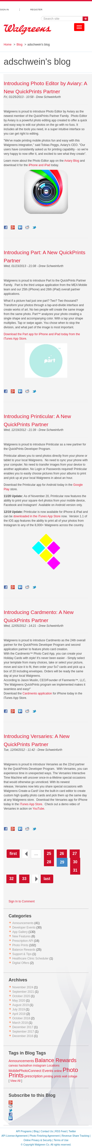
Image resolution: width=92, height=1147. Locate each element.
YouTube (38, 808)
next (35, 879)
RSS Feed (61, 1131)
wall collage (69, 1076)
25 (49, 853)
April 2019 (19, 1014)
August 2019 (20, 1005)
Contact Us (47, 1131)
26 (62, 853)
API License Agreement (14, 1135)
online (58, 1071)
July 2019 (18, 1009)
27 (75, 853)
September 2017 (23, 1031)
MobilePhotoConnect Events (31, 1071)
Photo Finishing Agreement (45, 1135)
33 (24, 879)
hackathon (25, 1065)
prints (57, 1076)
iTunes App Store (31, 804)
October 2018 (21, 1018)
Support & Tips (22, 954)
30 (75, 862)
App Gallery (20, 932)
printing (48, 1076)
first (13, 853)
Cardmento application (37, 693)
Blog (19, 44)
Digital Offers (20, 963)
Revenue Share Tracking (75, 1135)
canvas (13, 1065)
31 (75, 870)
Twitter (72, 1131)
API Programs (23, 1131)
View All (15, 1081)
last (47, 879)
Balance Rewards (23, 949)
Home (8, 44)
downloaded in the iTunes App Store (36, 516)
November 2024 (22, 987)
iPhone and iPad (39, 165)
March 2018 (20, 1022)
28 (49, 862)
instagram (39, 1065)
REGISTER (36, 9)
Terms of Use (61, 1140)
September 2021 (23, 991)
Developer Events (24, 927)
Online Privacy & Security (38, 1140)
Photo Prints (20, 945)
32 (11, 879)
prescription (34, 1076)
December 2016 (22, 1036)
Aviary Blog (71, 160)
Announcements (23, 923)
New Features (21, 936)
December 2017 (22, 1027)
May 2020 (18, 1000)
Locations (53, 1065)
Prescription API (22, 941)
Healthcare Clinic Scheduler (30, 958)
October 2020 (21, 996)
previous (25, 853)
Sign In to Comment (22, 901)
